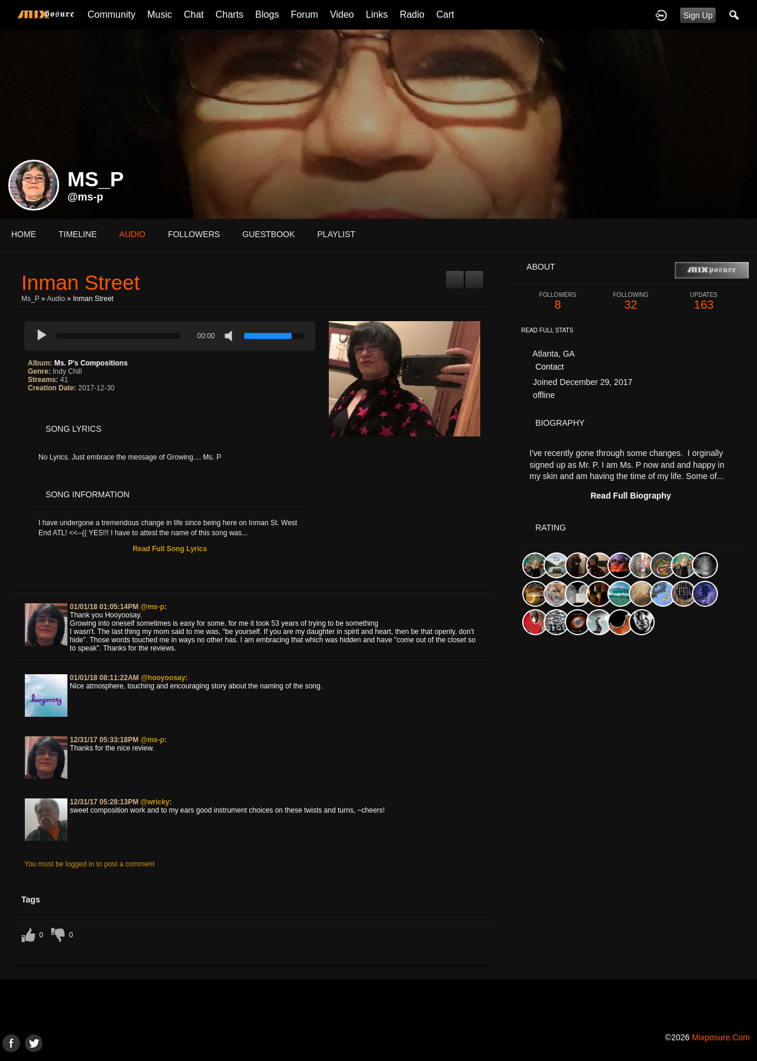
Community (111, 14)
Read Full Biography (630, 495)
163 (703, 301)
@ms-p (85, 197)
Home (23, 234)
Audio (56, 299)
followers (194, 234)
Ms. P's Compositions (91, 363)
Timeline (78, 234)
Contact (549, 366)
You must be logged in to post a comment (89, 864)
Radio (412, 14)
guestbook (268, 234)
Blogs (267, 14)
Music (159, 14)
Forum (304, 14)
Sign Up (698, 15)
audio (132, 234)
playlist (336, 234)
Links (377, 14)
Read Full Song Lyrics (169, 549)
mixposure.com (721, 1037)
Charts (229, 14)
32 (631, 301)
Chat (194, 14)
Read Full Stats (547, 330)
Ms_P (30, 299)
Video (342, 14)
